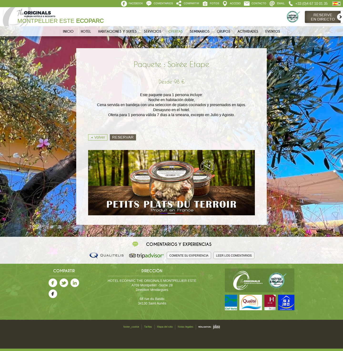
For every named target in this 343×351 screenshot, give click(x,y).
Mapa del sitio (165, 327)
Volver (99, 137)
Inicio (68, 31)
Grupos (223, 31)
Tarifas (148, 327)
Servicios (152, 31)
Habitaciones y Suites (117, 31)
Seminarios (200, 31)
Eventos (272, 31)
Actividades (247, 31)
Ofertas (175, 31)
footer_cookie (131, 327)
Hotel (86, 31)
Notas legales (185, 327)
